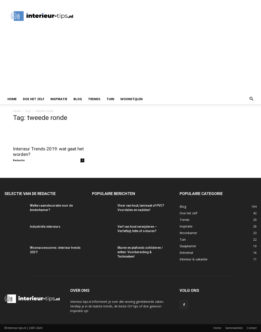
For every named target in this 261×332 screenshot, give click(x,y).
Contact (252, 328)
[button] (251, 99)
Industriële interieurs (45, 226)
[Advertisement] (130, 61)
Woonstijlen (131, 99)
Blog (78, 99)
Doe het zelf (33, 99)
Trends (94, 99)
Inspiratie (58, 99)
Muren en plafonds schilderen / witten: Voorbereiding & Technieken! (140, 252)
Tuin (110, 99)
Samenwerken (234, 328)
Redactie (19, 160)
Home (12, 99)
